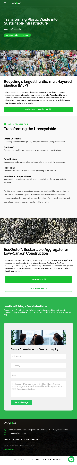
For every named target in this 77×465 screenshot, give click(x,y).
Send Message (21, 402)
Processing (9, 168)
